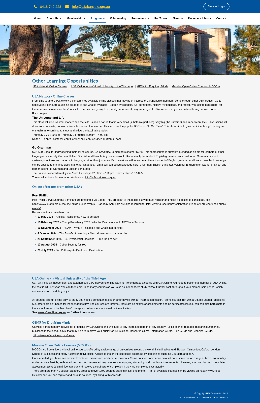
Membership (74, 18)
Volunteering (118, 18)
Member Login (216, 6)
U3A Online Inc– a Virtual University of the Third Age (102, 86)
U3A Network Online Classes (50, 86)
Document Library (199, 18)
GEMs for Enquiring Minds (152, 86)
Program (96, 18)
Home (37, 18)
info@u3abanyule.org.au (91, 6)
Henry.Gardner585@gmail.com (102, 139)
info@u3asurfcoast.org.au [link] (100, 177)
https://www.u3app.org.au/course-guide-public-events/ (64, 204)
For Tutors (160, 18)
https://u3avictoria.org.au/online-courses (55, 104)
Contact (221, 18)
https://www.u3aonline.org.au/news (54, 335)
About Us (52, 18)
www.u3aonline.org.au (52, 312)
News (176, 18)
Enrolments (138, 18)
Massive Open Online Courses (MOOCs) (196, 86)
